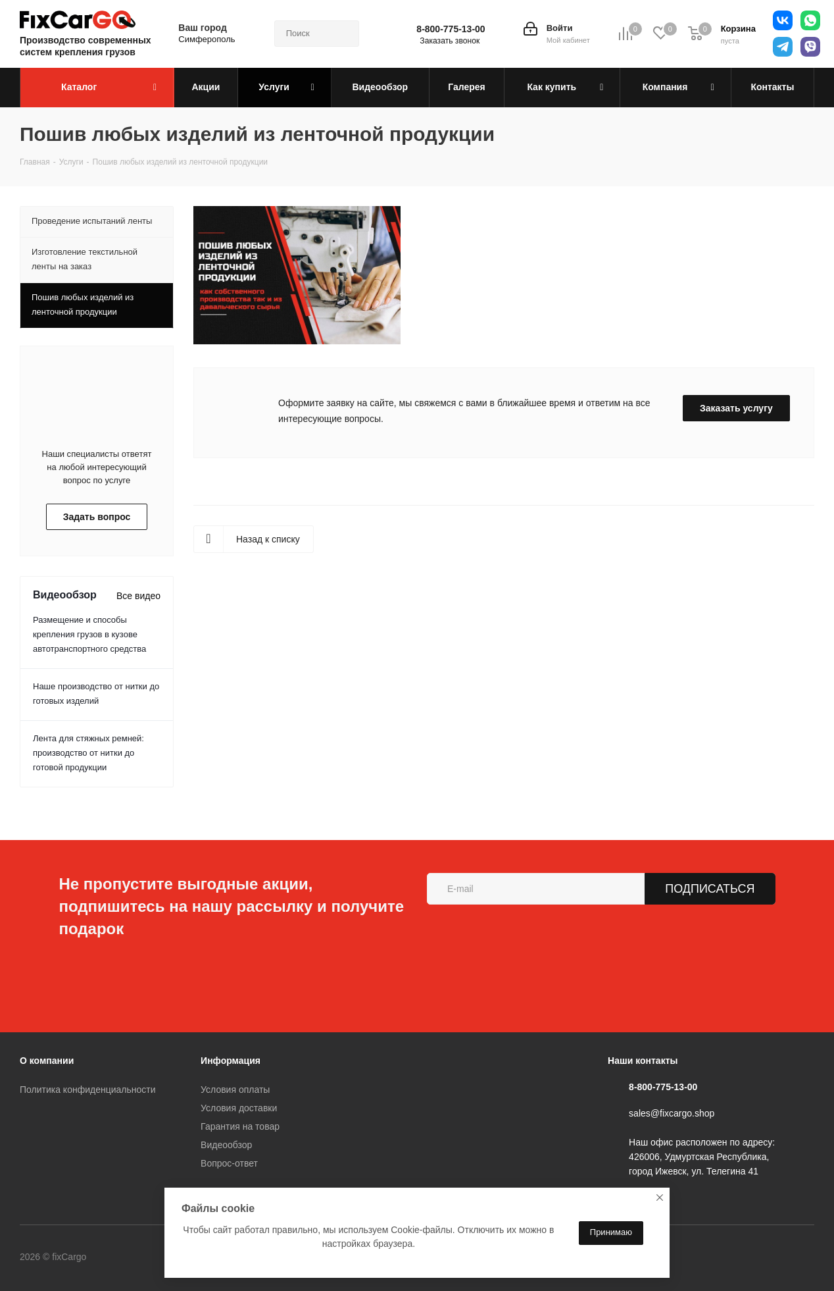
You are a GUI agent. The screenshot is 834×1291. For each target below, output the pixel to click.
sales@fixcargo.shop (671, 1113)
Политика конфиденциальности (88, 1089)
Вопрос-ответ (229, 1163)
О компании (47, 1060)
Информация (230, 1060)
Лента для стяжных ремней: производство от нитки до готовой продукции (88, 752)
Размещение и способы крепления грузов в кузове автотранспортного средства (89, 634)
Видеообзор (226, 1145)
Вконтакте (141, 1257)
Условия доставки (239, 1108)
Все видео (138, 596)
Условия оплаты (235, 1089)
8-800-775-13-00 (450, 29)
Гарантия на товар (240, 1126)
